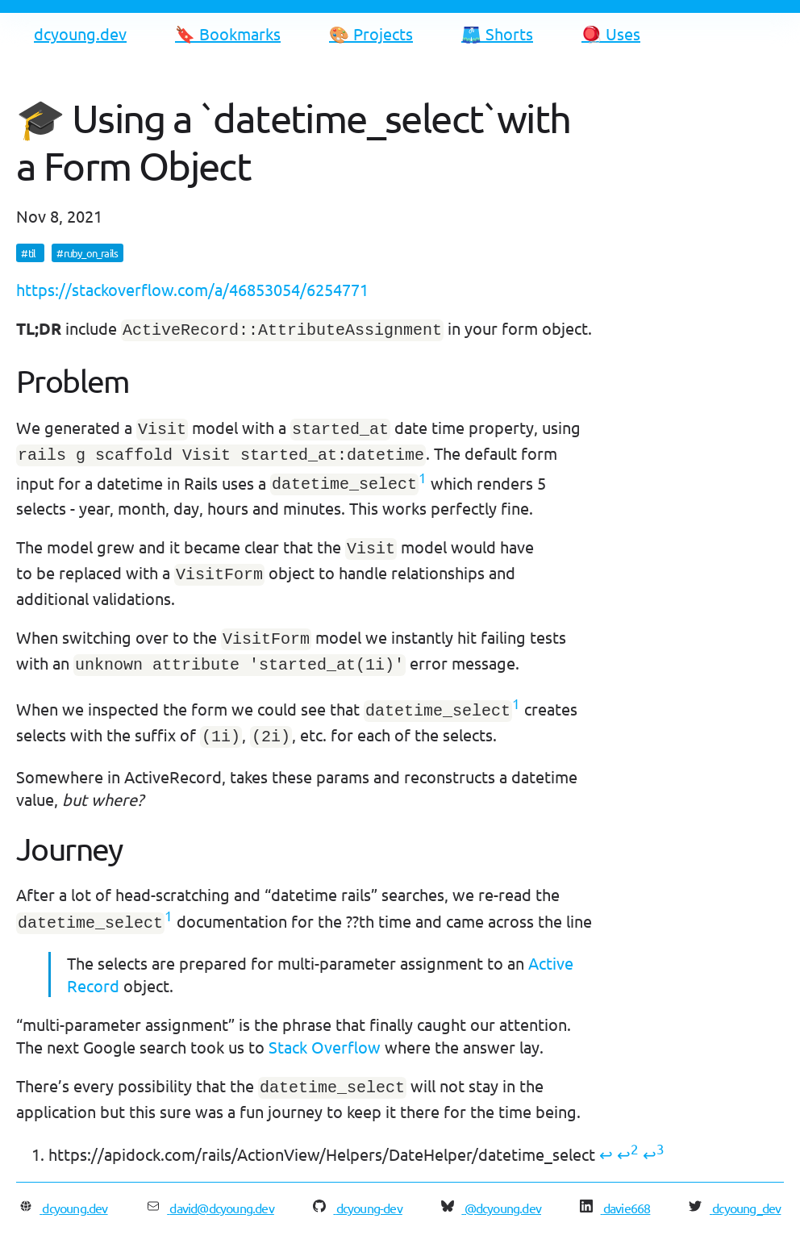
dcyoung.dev (80, 33)
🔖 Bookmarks (228, 33)
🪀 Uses (610, 33)
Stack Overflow (325, 1029)
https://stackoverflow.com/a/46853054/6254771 (192, 289)
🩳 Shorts (497, 33)
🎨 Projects (371, 33)
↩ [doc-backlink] (606, 1135)
